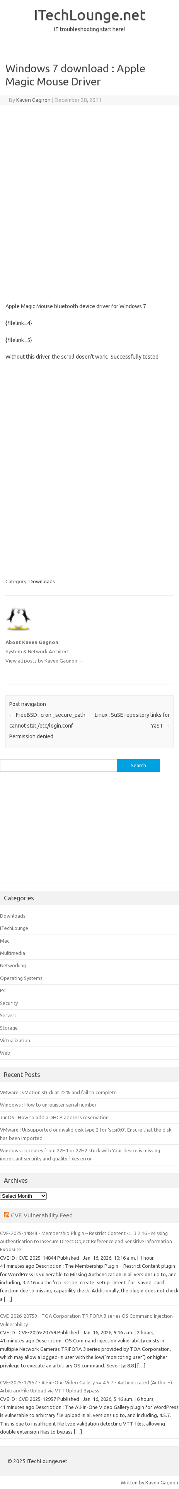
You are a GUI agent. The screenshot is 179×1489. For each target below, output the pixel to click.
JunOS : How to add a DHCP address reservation (54, 1117)
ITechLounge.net (89, 15)
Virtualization (15, 1040)
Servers (8, 1015)
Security (9, 1003)
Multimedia (12, 953)
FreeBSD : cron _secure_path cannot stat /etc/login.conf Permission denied (47, 725)
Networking (13, 965)
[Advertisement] (89, 202)
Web (5, 1052)
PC (3, 990)
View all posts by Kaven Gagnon (44, 660)
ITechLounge (14, 928)
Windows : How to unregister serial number (48, 1104)
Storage (9, 1027)
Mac (4, 940)
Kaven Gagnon (33, 100)
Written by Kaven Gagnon (149, 1482)
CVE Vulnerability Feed (42, 1215)
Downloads (42, 581)
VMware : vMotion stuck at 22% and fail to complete (58, 1092)
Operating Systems (21, 978)
